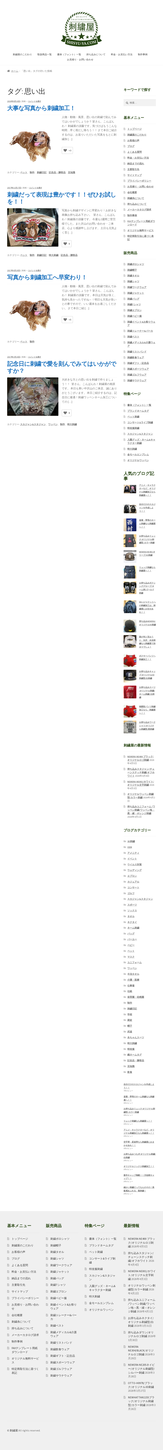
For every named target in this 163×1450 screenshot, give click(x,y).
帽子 (129, 1025)
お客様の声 (133, 140)
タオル (130, 916)
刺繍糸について (135, 198)
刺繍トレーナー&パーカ (140, 330)
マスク (130, 956)
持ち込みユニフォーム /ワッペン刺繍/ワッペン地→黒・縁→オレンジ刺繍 (141, 810)
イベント (132, 858)
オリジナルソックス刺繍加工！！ (139, 1166)
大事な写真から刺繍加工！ (41, 108)
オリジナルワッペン (138, 460)
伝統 (129, 991)
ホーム (14, 70)
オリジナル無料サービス (140, 230)
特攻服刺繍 (133, 428)
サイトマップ (134, 175)
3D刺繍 (131, 841)
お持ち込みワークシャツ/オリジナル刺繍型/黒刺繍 (147, 725)
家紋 (129, 1020)
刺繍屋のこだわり (22, 54)
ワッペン (53, 424)
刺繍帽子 (132, 270)
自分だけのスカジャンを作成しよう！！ (147, 507)
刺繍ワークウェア (136, 287)
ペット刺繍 (133, 416)
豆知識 (71, 172)
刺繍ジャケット (135, 293)
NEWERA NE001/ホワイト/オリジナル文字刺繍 (140, 783)
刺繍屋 (14, 1430)
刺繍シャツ (133, 281)
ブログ (130, 146)
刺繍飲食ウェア (135, 357)
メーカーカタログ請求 (139, 209)
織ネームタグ (134, 1054)
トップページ (134, 128)
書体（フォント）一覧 (69, 54)
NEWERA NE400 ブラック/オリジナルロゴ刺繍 (140, 758)
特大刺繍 (53, 255)
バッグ (130, 933)
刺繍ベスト (133, 336)
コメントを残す (34, 101)
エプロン (132, 875)
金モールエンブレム (138, 454)
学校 (129, 1014)
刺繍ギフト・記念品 (138, 363)
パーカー (132, 939)
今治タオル (133, 974)
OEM (129, 847)
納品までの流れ (135, 163)
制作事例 (142, 54)
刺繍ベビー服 (134, 316)
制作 (32, 172)
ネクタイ (132, 922)
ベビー (130, 945)
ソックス (132, 910)
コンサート (133, 887)
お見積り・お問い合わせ (80, 59)
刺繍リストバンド (136, 351)
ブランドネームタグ (138, 410)
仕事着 (130, 985)
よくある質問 (134, 151)
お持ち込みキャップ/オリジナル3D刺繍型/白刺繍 (147, 674)
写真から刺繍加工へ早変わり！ (47, 277)
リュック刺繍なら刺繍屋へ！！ (138, 1121)
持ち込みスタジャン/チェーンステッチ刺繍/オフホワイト (140, 772)
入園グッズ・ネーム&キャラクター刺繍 (141, 441)
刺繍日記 (41, 172)
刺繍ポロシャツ (135, 264)
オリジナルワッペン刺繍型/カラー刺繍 (140, 796)
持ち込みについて (95, 54)
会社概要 (132, 192)
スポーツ (132, 904)
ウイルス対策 (134, 864)
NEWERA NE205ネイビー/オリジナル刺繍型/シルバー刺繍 (141, 1368)
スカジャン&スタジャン (33, 424)
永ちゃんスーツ (135, 1037)
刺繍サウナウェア (136, 380)
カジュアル (133, 881)
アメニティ (133, 852)
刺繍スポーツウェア (138, 368)
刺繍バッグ (133, 298)
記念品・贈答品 (57, 172)
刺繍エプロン (134, 310)
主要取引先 (133, 169)
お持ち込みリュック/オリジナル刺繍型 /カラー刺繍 (147, 539)
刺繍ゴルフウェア (136, 374)
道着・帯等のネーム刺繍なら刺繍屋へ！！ (147, 523)
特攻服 (130, 1049)
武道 (129, 1031)
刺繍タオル (133, 275)
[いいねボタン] (65, 150)
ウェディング (134, 870)
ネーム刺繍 (133, 927)
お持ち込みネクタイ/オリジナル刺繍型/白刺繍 (141, 1321)
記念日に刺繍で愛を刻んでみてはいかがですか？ (61, 367)
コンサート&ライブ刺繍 (140, 422)
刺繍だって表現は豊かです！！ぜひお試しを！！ (61, 198)
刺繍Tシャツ (134, 304)
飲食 (129, 1072)
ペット (23, 172)
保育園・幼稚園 (135, 997)
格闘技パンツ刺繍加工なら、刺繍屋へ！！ (147, 710)
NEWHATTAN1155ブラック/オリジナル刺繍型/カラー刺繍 (141, 1401)
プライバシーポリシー (139, 180)
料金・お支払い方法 (121, 54)
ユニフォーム (134, 962)
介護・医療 (133, 979)
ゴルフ (130, 893)
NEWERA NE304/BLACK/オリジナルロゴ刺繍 (141, 1350)
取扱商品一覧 (44, 54)
